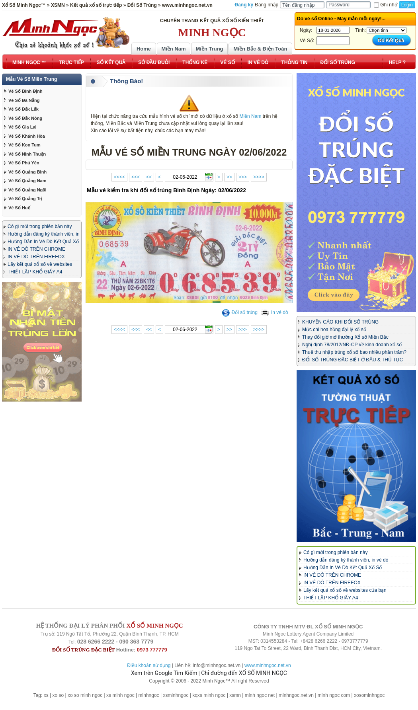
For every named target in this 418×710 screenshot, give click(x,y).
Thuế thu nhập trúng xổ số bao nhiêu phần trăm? (354, 352)
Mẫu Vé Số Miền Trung (31, 79)
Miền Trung (209, 49)
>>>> (258, 177)
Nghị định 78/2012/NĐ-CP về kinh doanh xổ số (352, 344)
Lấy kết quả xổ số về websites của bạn (345, 590)
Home (144, 49)
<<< (135, 177)
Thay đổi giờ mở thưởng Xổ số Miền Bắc (345, 337)
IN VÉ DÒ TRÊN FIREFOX (36, 256)
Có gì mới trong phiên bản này (40, 226)
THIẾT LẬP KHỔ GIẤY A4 (35, 272)
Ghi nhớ (385, 5)
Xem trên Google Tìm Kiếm (164, 673)
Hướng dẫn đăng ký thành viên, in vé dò (345, 560)
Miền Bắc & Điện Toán (260, 49)
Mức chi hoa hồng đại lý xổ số (334, 329)
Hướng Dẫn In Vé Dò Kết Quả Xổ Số (342, 567)
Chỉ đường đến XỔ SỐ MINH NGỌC (244, 673)
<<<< (119, 177)
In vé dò (274, 312)
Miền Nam (173, 49)
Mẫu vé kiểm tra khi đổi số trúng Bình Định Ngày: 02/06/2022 (166, 190)
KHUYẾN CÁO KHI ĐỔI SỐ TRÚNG (340, 322)
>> (229, 177)
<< (149, 177)
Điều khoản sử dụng (148, 665)
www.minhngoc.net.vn (267, 665)
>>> (242, 177)
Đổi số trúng (240, 312)
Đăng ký (244, 5)
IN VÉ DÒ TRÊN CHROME (36, 249)
